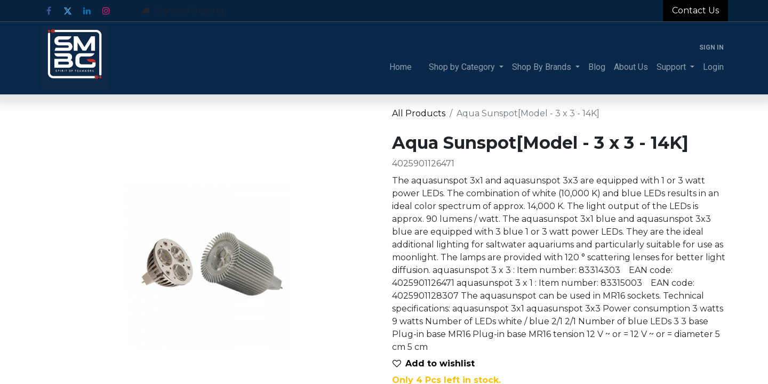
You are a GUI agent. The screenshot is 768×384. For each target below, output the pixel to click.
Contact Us (695, 10)
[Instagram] (106, 10)
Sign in (711, 47)
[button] (438, 364)
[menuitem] (400, 67)
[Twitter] (67, 10)
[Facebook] (48, 10)
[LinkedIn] (86, 10)
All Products (418, 113)
